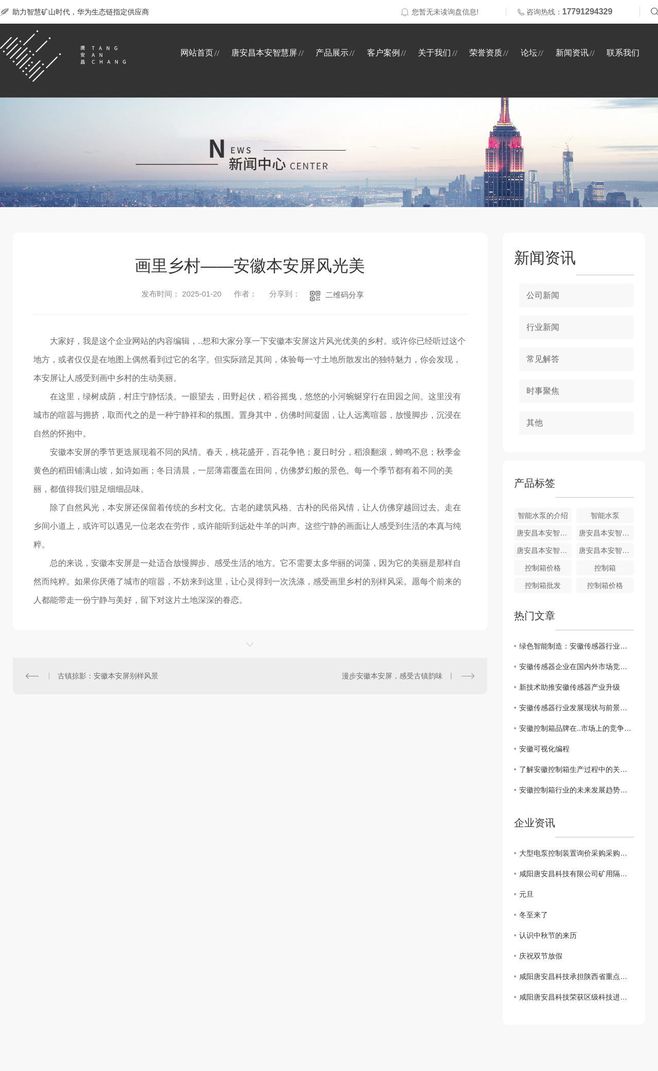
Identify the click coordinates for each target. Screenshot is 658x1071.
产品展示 (332, 52)
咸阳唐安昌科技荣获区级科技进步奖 (576, 997)
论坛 (529, 52)
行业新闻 (542, 327)
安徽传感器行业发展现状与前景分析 (576, 708)
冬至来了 (533, 915)
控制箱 (605, 568)
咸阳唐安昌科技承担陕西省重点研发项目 (576, 976)
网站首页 (196, 52)
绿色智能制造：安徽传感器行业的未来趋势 (576, 646)
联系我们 (623, 52)
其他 (534, 422)
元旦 (526, 894)
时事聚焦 (542, 390)
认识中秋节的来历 (548, 935)
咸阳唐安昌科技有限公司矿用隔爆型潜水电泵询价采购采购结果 (576, 874)
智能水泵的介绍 (543, 515)
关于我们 (434, 52)
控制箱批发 (543, 585)
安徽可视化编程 (544, 749)
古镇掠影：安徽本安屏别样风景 (108, 676)
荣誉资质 (485, 52)
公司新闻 (542, 295)
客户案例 (383, 52)
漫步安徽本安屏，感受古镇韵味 (392, 676)
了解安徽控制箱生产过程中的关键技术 (576, 769)
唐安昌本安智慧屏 (264, 52)
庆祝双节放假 (540, 956)
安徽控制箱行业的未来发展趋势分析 (576, 790)
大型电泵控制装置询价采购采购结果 (576, 853)
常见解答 (542, 359)
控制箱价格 (543, 568)
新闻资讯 (572, 52)
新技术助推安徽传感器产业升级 (569, 687)
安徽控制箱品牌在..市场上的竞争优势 (576, 728)
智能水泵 (605, 515)
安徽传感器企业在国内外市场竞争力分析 (576, 666)
